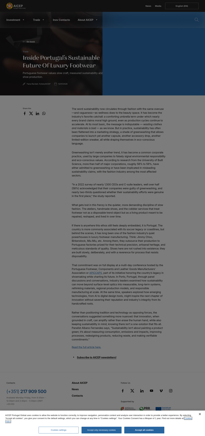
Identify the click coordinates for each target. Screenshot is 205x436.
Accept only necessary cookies (101, 430)
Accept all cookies (144, 430)
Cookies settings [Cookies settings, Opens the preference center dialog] (58, 430)
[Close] (199, 414)
